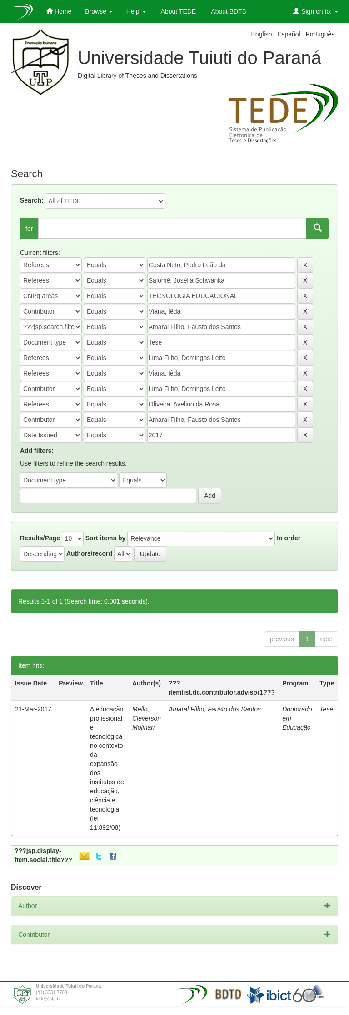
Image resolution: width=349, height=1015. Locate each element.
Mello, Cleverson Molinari (146, 718)
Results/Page (40, 538)
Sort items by (105, 538)
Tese (326, 709)
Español (288, 34)
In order (288, 538)
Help (136, 11)
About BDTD (228, 11)
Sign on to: (315, 11)
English (261, 34)
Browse (99, 11)
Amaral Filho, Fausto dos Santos (215, 709)
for (29, 228)
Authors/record (89, 553)
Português (319, 34)
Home (58, 11)
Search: (31, 200)
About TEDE (178, 11)
